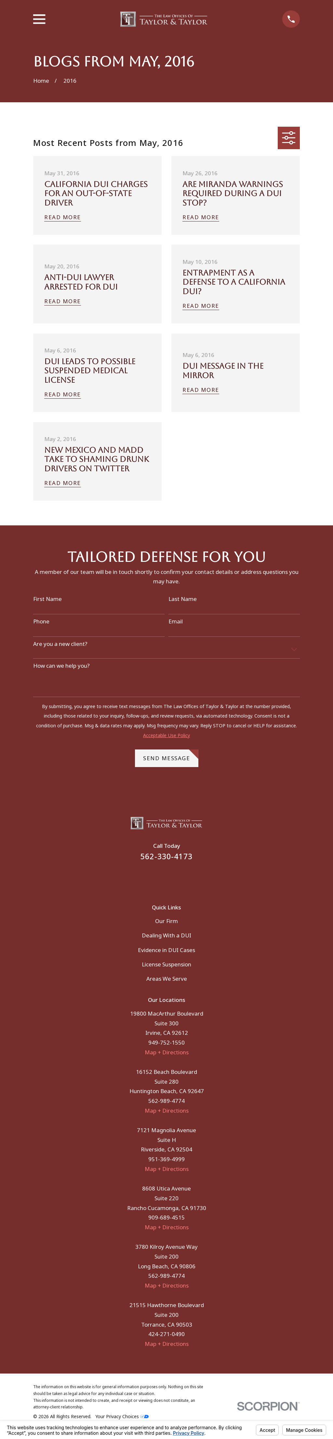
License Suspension (166, 964)
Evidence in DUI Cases (166, 950)
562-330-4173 (166, 856)
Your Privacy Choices (122, 1416)
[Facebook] (158, 878)
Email (175, 621)
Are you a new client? (60, 644)
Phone (41, 621)
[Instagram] (175, 878)
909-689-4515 (166, 1217)
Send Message (170, 755)
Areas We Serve (166, 978)
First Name (47, 599)
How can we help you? (61, 666)
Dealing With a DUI (166, 935)
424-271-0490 (166, 1334)
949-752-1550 (166, 1042)
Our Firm (166, 921)
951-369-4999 (166, 1159)
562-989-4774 (166, 1100)
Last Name (182, 599)
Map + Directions (167, 1052)
